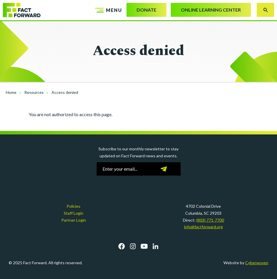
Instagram (133, 246)
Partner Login (73, 220)
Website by (245, 262)
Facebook (121, 246)
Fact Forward (21, 10)
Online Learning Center (211, 9)
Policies (73, 206)
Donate (146, 9)
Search (265, 10)
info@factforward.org (203, 226)
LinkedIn (155, 246)
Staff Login (73, 213)
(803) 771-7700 (210, 220)
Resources (34, 92)
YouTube (144, 246)
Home (11, 92)
